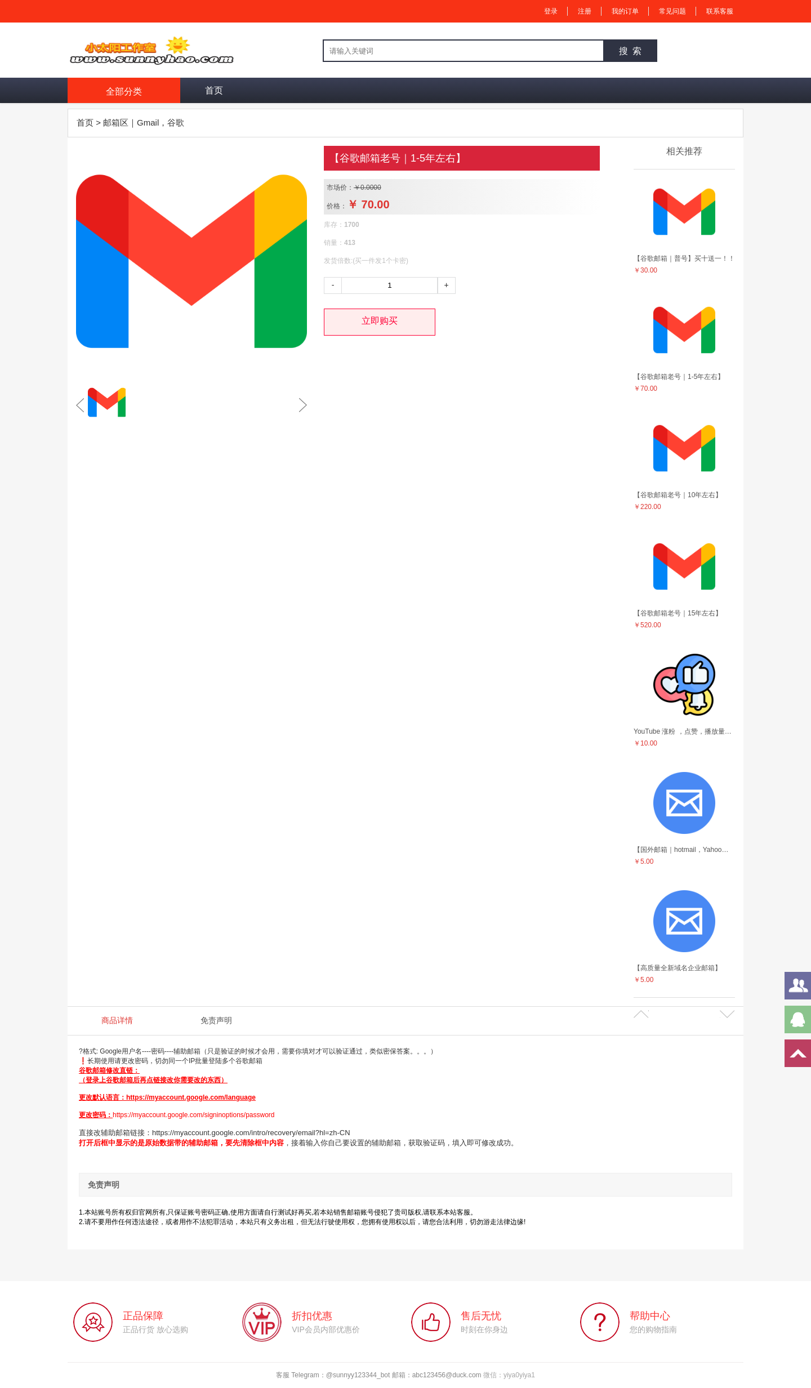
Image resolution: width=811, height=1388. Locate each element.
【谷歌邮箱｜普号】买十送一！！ (684, 258)
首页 (214, 90)
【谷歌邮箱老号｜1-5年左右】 (679, 377)
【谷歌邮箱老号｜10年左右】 (678, 495)
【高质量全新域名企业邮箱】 (677, 968)
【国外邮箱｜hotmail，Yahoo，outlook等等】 (684, 850)
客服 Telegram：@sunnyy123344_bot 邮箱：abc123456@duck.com (379, 1375)
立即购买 (380, 320)
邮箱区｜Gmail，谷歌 (143, 122)
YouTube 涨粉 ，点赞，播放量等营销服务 (684, 731)
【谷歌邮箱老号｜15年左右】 (678, 613)
